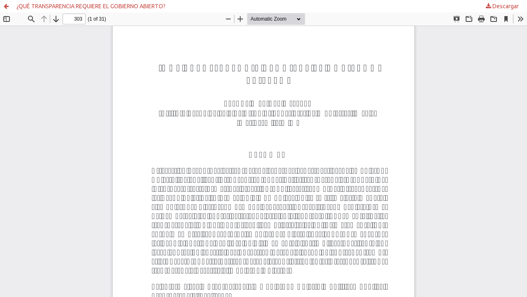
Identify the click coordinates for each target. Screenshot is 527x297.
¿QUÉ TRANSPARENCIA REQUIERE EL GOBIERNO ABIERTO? (91, 6)
